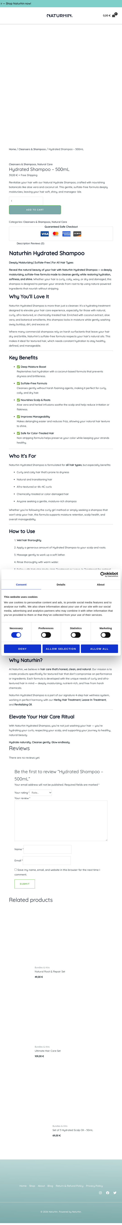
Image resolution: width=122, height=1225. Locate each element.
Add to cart (35, 210)
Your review (22, 798)
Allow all (99, 648)
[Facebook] (107, 1194)
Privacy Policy (95, 1188)
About (41, 1188)
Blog (50, 1188)
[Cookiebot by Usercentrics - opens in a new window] (103, 574)
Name (19, 850)
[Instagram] (100, 1194)
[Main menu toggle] (9, 15)
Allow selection (61, 648)
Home (12, 149)
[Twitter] (114, 1194)
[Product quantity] (26, 201)
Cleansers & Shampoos (33, 149)
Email (19, 862)
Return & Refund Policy (70, 1188)
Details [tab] (61, 584)
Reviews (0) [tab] (38, 243)
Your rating (22, 792)
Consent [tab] (21, 584)
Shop (32, 1188)
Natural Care (46, 164)
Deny (22, 648)
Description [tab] (23, 243)
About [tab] (101, 584)
